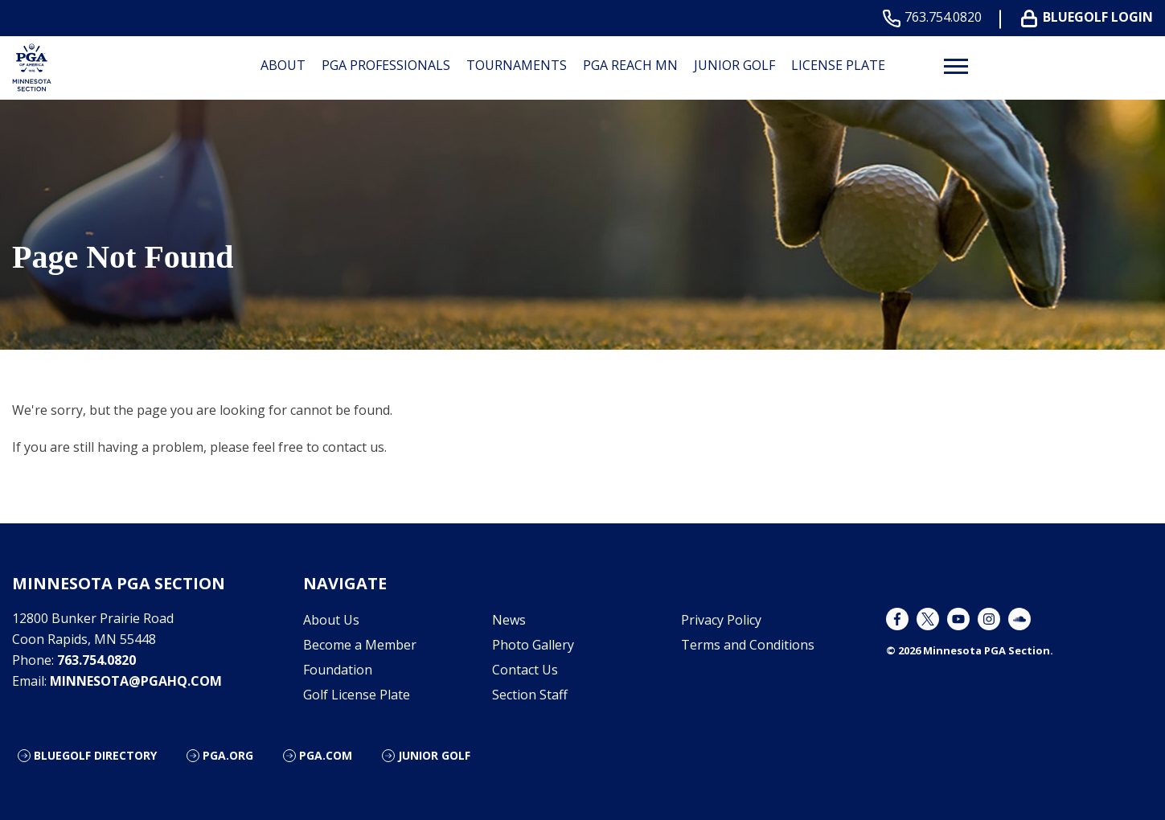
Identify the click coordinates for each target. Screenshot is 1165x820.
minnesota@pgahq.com (136, 681)
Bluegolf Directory (95, 755)
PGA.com (325, 755)
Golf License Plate (356, 694)
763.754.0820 (935, 17)
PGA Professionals (386, 65)
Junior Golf (734, 65)
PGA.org (228, 755)
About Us (331, 620)
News (509, 620)
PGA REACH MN (630, 65)
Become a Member (359, 645)
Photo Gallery (533, 645)
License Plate (838, 65)
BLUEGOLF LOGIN (1090, 17)
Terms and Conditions (747, 645)
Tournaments (516, 65)
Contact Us (525, 670)
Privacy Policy (721, 620)
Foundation (337, 670)
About (283, 65)
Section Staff (530, 694)
